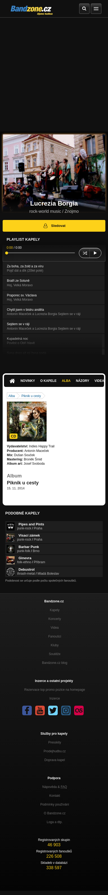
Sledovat (54, 226)
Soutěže (54, 654)
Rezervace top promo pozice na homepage (54, 690)
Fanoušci (54, 636)
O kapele (48, 381)
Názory (82, 381)
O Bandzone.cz (54, 813)
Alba (66, 381)
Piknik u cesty (31, 396)
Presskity (54, 742)
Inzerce (55, 698)
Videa (54, 628)
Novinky (27, 381)
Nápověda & (54, 787)
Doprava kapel (54, 760)
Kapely (55, 610)
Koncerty (54, 619)
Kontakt (54, 796)
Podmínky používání (54, 804)
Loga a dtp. (54, 822)
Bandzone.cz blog (54, 663)
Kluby (54, 645)
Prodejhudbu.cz (55, 751)
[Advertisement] (54, 74)
